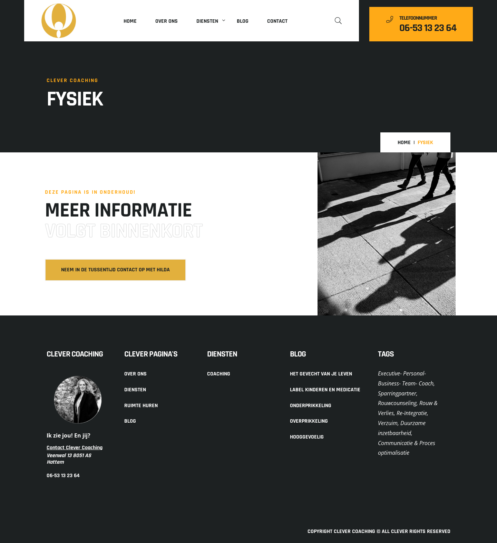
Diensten (207, 21)
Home (130, 21)
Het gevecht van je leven (321, 374)
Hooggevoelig (307, 437)
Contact (277, 21)
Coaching (218, 374)
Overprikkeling (309, 421)
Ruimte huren (141, 405)
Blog (242, 21)
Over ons (166, 21)
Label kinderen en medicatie (325, 389)
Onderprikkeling (310, 405)
